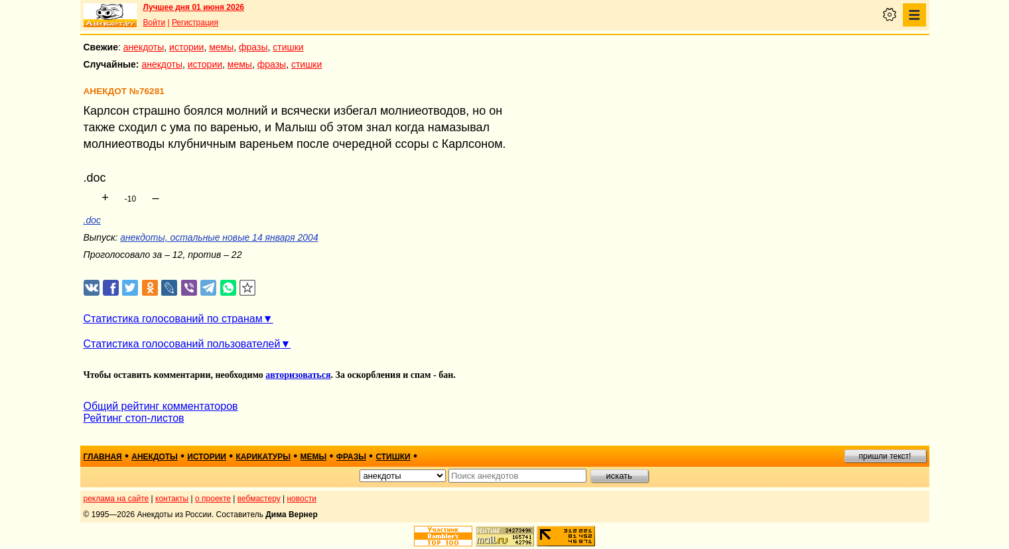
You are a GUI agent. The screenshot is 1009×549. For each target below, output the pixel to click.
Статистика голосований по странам (173, 318)
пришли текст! (885, 456)
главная (103, 456)
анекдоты (144, 47)
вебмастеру (259, 498)
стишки (288, 47)
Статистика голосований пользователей (182, 343)
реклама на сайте (116, 498)
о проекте (213, 498)
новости (301, 498)
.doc (92, 220)
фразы (253, 47)
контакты (171, 498)
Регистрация (195, 22)
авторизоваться (297, 375)
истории (186, 47)
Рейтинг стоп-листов (134, 418)
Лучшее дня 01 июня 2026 (194, 7)
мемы (221, 47)
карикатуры (263, 456)
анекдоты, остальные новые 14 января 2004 (219, 237)
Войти (154, 22)
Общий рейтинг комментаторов (161, 406)
